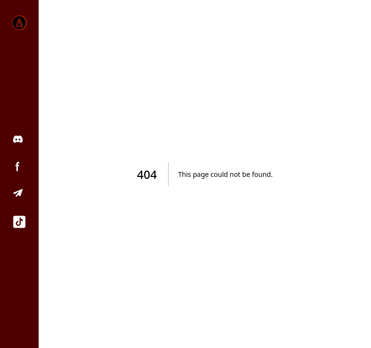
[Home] (19, 22)
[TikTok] (19, 222)
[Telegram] (19, 193)
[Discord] (19, 139)
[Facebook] (19, 166)
